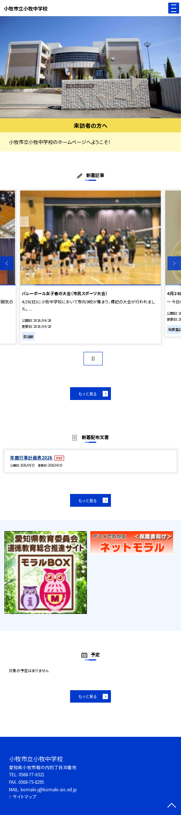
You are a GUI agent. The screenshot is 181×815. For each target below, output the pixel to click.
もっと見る (87, 394)
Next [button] (174, 263)
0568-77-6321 (31, 774)
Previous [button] (6, 263)
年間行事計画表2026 (31, 457)
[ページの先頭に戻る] (171, 806)
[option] (90, 67)
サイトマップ (24, 797)
